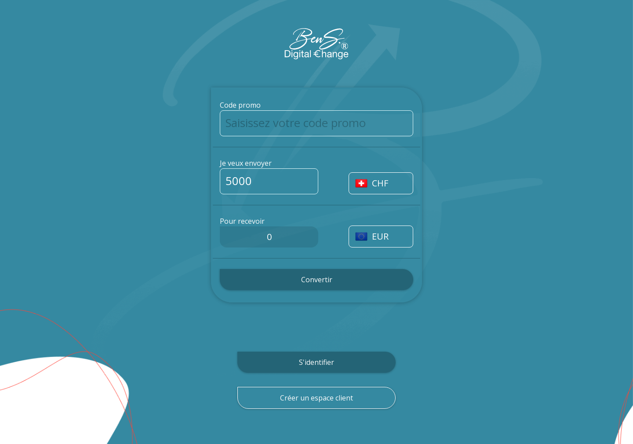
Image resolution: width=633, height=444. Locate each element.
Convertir (316, 279)
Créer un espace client (316, 398)
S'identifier (316, 362)
